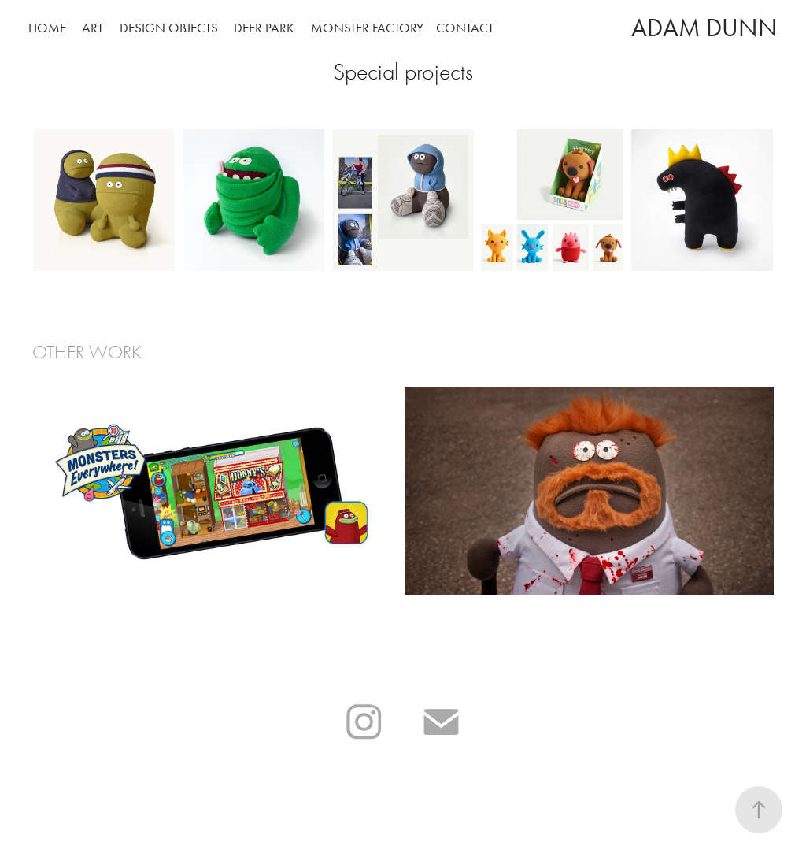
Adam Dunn (704, 28)
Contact (465, 27)
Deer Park (264, 27)
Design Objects (169, 27)
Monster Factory (367, 27)
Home (47, 27)
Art (92, 27)
